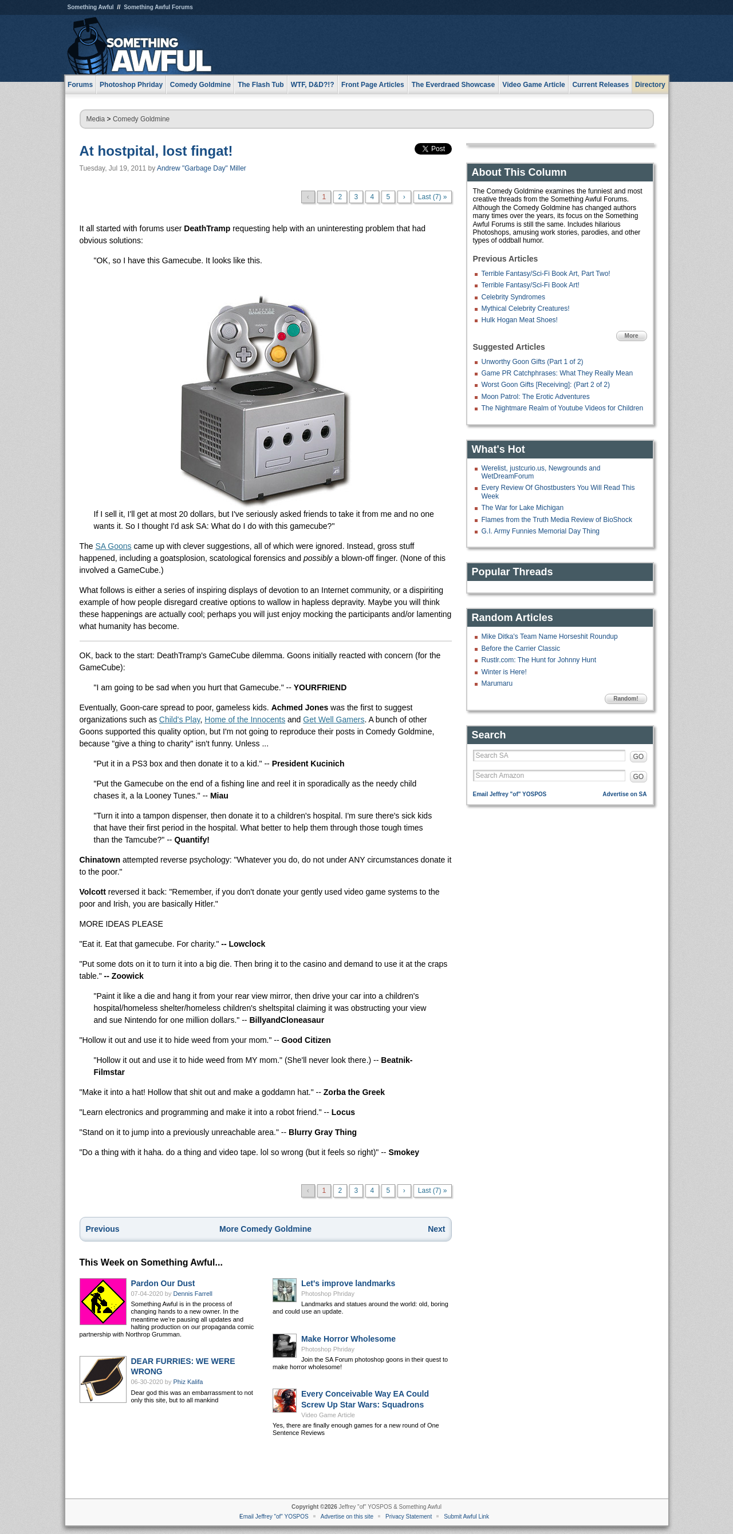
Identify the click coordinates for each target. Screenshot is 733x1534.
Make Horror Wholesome (348, 1338)
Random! (625, 698)
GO (638, 757)
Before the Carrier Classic (521, 649)
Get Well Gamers (333, 719)
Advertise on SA (624, 794)
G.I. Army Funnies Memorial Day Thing (541, 531)
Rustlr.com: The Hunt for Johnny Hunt (539, 660)
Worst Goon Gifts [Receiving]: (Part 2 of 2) (546, 385)
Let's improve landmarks (348, 1283)
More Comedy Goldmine (265, 1228)
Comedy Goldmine (141, 119)
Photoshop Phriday (327, 1293)
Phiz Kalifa (188, 1381)
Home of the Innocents (244, 719)
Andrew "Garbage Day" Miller (201, 168)
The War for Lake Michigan (523, 508)
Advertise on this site (347, 1516)
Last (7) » (432, 197)
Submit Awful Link (466, 1516)
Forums (80, 85)
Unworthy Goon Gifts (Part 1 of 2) (533, 362)
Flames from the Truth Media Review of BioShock (557, 520)
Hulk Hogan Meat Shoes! (520, 320)
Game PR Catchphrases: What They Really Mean (557, 373)
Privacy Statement (408, 1516)
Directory (650, 85)
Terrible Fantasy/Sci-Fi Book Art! (531, 285)
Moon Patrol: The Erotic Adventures (536, 397)
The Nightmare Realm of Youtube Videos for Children (563, 408)
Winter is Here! (504, 672)
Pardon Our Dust (163, 1283)
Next (436, 1228)
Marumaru (497, 683)
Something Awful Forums (158, 7)
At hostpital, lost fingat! (156, 151)
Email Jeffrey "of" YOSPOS (510, 794)
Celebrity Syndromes (513, 297)
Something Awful (91, 7)
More (632, 336)
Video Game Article (328, 1415)
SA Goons (114, 546)
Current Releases (600, 85)
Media (95, 119)
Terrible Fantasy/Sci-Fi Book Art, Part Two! (546, 274)
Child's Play (179, 719)
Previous (103, 1228)
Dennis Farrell (193, 1293)
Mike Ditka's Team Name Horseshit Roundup (550, 636)
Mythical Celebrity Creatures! (526, 309)
